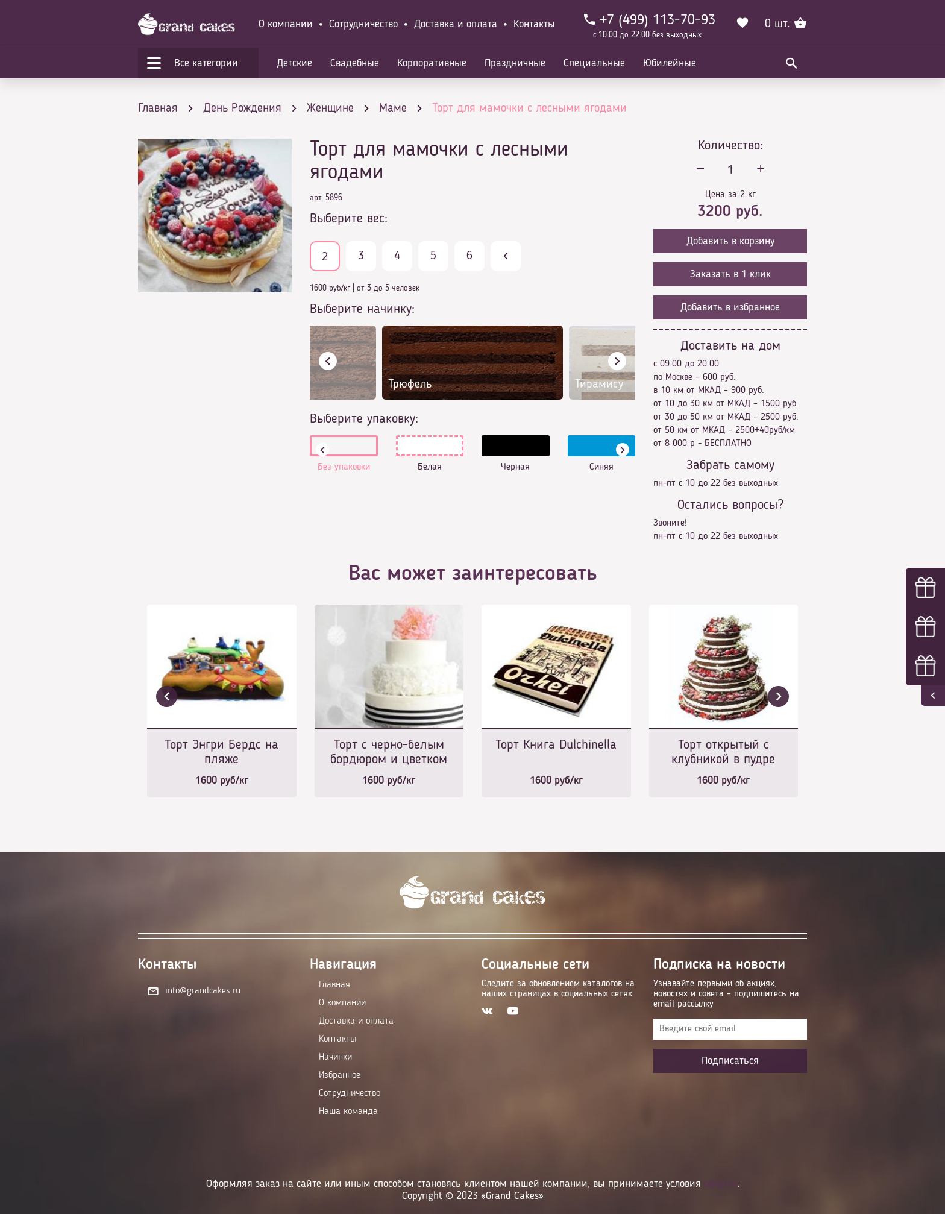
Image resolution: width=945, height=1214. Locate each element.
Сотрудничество (363, 24)
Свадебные (354, 63)
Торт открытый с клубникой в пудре (723, 752)
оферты (720, 1183)
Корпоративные (431, 63)
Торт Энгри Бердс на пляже (221, 752)
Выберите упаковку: (364, 419)
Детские (294, 63)
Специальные (594, 63)
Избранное (339, 1075)
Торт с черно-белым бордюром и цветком (388, 752)
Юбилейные (669, 63)
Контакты (534, 24)
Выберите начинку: (362, 309)
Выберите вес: (349, 218)
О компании (286, 24)
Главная (334, 985)
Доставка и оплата (455, 24)
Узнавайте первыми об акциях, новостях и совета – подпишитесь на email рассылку (726, 994)
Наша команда (348, 1111)
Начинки (335, 1057)
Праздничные (515, 63)
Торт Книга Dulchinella (556, 745)
